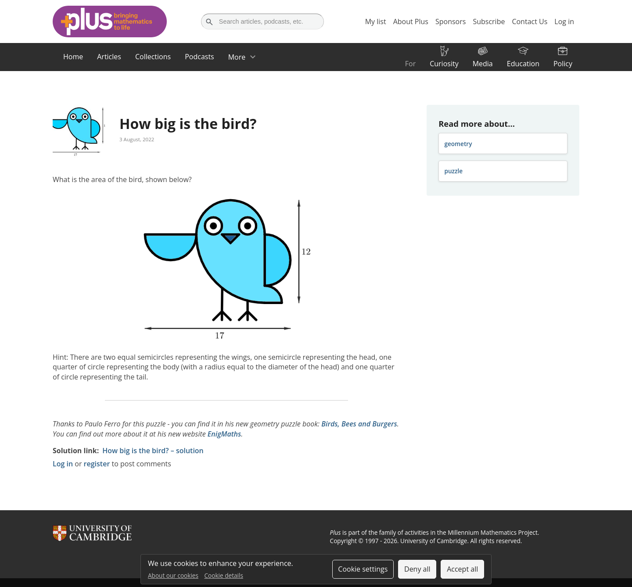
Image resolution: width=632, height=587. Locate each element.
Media (483, 63)
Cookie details (224, 575)
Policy (562, 63)
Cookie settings (363, 569)
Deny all (417, 569)
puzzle (453, 171)
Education (523, 63)
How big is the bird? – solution (152, 450)
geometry (458, 144)
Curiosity (444, 63)
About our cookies (173, 575)
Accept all (462, 569)
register (97, 464)
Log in (63, 464)
